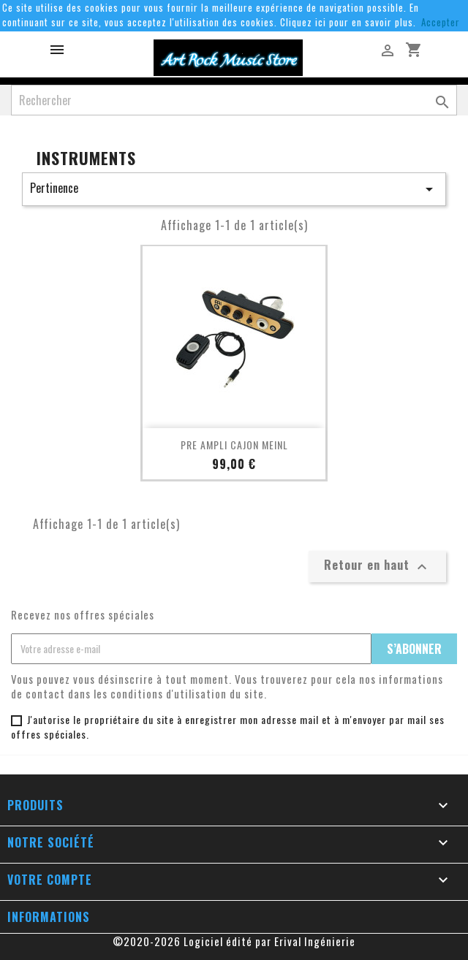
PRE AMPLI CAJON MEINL (234, 444)
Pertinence (234, 188)
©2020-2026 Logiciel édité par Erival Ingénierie (234, 941)
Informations (48, 917)
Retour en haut (377, 565)
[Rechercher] (234, 100)
